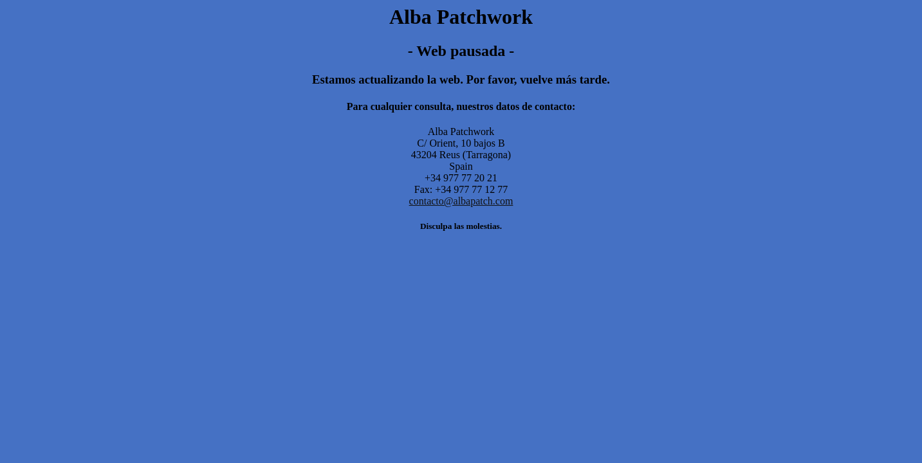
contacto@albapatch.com (461, 200)
